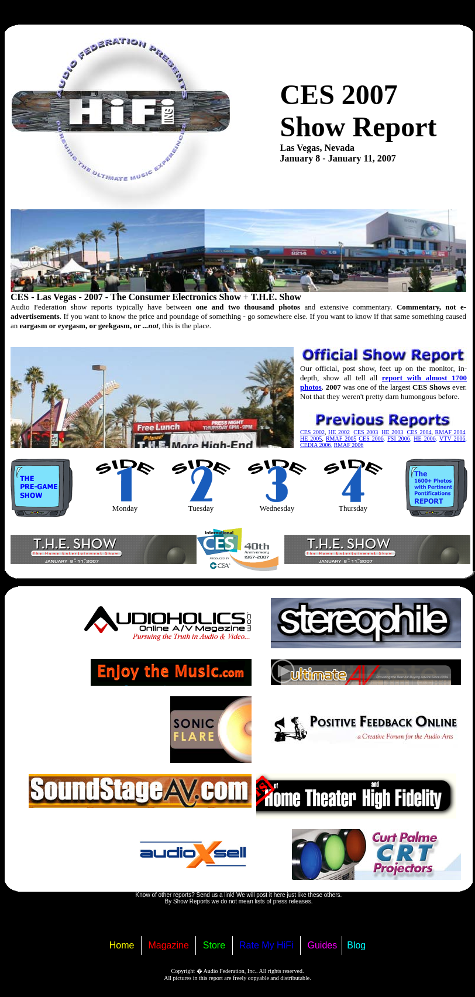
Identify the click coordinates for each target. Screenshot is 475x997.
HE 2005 (311, 438)
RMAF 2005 (341, 438)
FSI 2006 (398, 438)
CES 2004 (419, 432)
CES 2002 (312, 432)
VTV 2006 (452, 438)
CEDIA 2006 (315, 445)
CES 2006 (371, 438)
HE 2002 (339, 432)
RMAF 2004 (450, 432)
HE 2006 (424, 438)
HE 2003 (392, 432)
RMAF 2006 (349, 445)
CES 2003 (365, 432)
